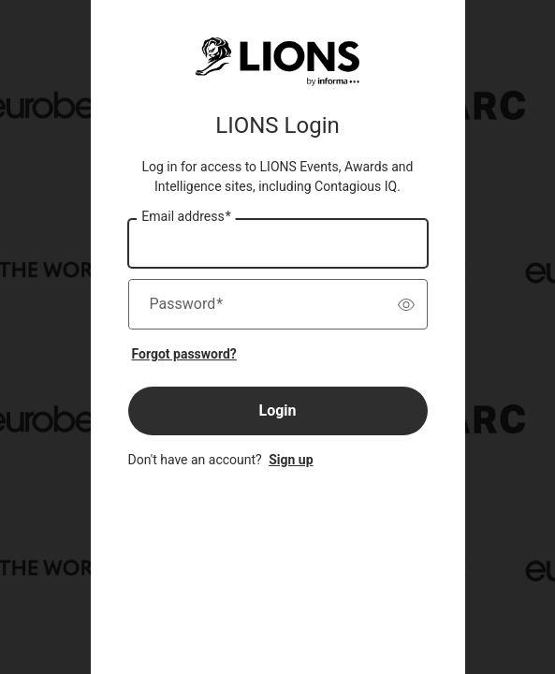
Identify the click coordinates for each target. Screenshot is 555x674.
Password (187, 304)
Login (277, 410)
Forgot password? (184, 353)
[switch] (406, 304)
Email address (185, 217)
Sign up (291, 459)
